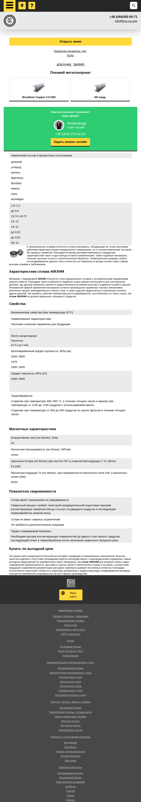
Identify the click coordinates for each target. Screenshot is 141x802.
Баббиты (70, 786)
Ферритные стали (70, 681)
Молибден (70, 747)
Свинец (70, 800)
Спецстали (70, 625)
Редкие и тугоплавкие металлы (70, 736)
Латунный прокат (70, 725)
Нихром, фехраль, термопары (70, 616)
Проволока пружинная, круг (70, 51)
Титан (70, 640)
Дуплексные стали (70, 686)
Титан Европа (70, 655)
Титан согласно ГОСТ (70, 651)
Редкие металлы (70, 756)
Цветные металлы (70, 767)
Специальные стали (70, 690)
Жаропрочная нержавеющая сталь (70, 672)
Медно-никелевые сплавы (70, 716)
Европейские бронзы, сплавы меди (71, 712)
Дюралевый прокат (70, 777)
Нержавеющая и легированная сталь (70, 662)
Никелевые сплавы (70, 610)
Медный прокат (70, 721)
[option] (47, 89)
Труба (70, 55)
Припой (70, 791)
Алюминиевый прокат (70, 773)
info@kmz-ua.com (126, 21)
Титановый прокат (70, 646)
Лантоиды (71, 760)
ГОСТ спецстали (70, 634)
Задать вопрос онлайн (70, 141)
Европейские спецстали (70, 629)
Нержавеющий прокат (70, 668)
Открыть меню (70, 41)
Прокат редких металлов (70, 751)
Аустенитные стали (70, 677)
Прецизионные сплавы (70, 620)
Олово (70, 795)
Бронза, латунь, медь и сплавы (70, 701)
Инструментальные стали (70, 695)
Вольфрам (70, 742)
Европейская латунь (70, 730)
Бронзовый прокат (70, 707)
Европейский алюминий (70, 782)
